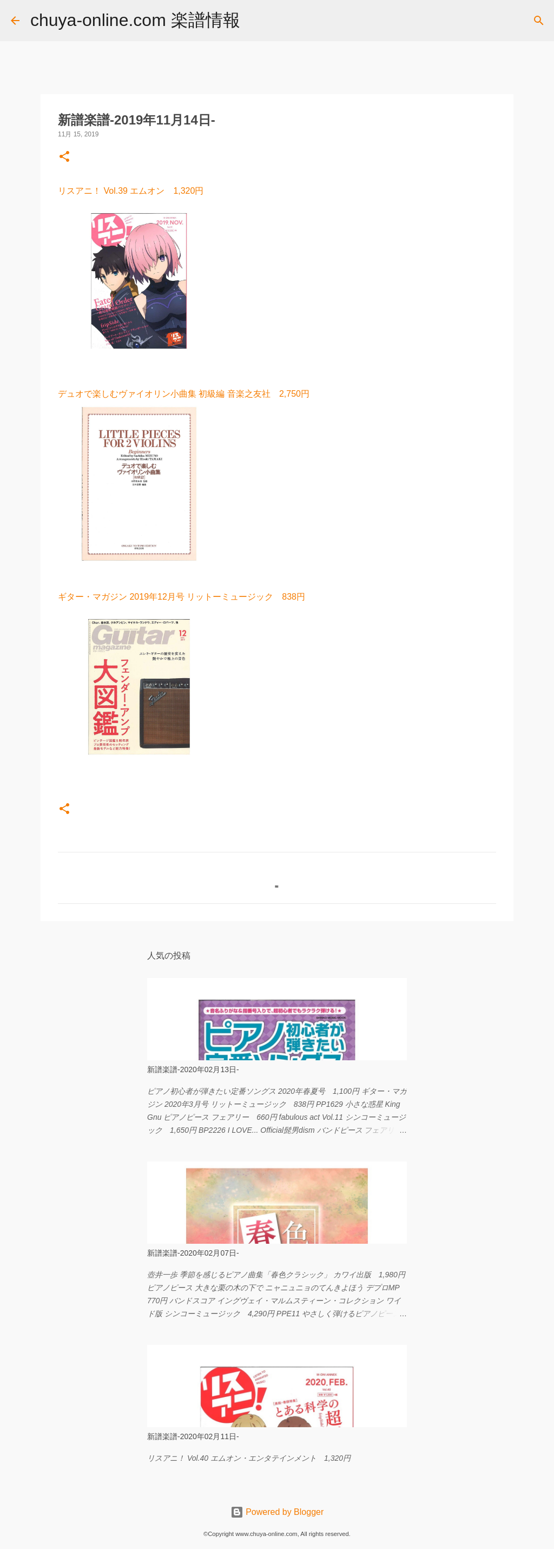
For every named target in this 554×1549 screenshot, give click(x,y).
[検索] (255, 21)
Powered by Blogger (277, 1512)
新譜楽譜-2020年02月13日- (193, 1069)
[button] (64, 157)
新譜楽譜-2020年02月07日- (193, 1253)
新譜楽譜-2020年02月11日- (193, 1436)
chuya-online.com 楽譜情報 (135, 20)
